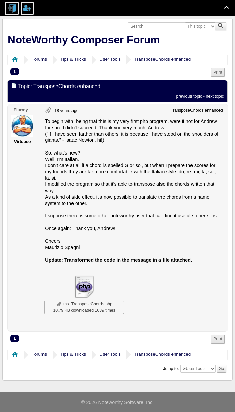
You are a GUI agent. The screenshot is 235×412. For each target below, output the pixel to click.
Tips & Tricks (73, 59)
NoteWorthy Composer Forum (84, 40)
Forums (39, 59)
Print (217, 72)
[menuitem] (218, 72)
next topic (215, 96)
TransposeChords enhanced (162, 59)
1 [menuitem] (14, 71)
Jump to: (171, 368)
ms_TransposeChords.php (84, 304)
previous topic (189, 96)
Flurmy (20, 109)
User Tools (110, 59)
